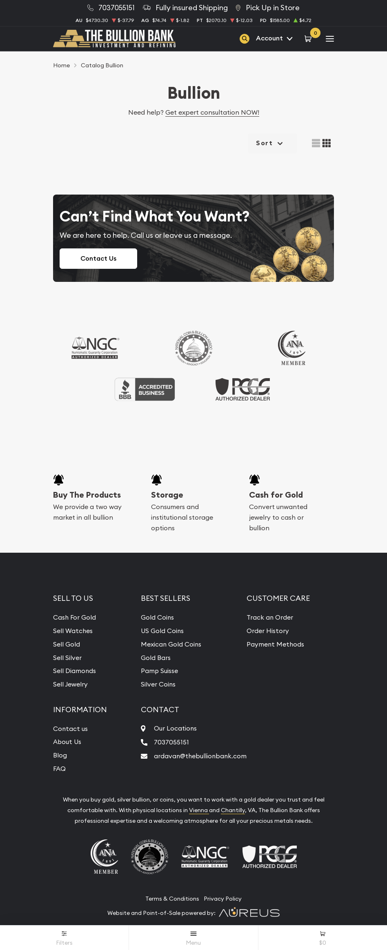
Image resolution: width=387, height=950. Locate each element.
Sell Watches (73, 630)
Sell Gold (66, 644)
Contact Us (98, 258)
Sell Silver (67, 657)
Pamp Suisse (159, 670)
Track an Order (271, 617)
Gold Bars (155, 657)
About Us (67, 740)
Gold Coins (156, 617)
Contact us (70, 727)
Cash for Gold (276, 494)
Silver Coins (157, 683)
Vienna (199, 808)
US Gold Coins (161, 630)
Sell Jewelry (70, 683)
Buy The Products (87, 494)
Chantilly (233, 808)
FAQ (59, 767)
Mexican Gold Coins (170, 644)
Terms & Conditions (172, 896)
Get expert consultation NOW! (212, 112)
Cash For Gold (75, 617)
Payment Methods (276, 644)
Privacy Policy (223, 896)
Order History (268, 630)
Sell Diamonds (74, 670)
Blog (60, 754)
